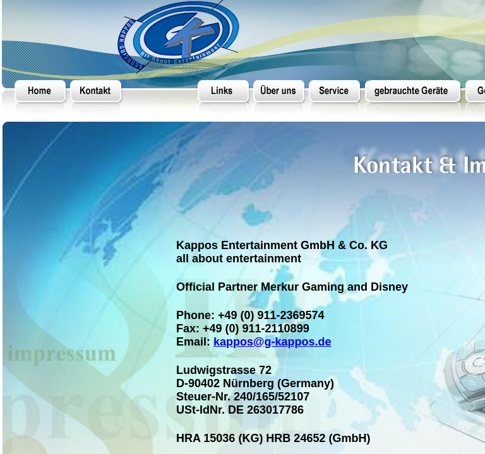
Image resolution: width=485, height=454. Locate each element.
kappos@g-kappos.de (272, 341)
